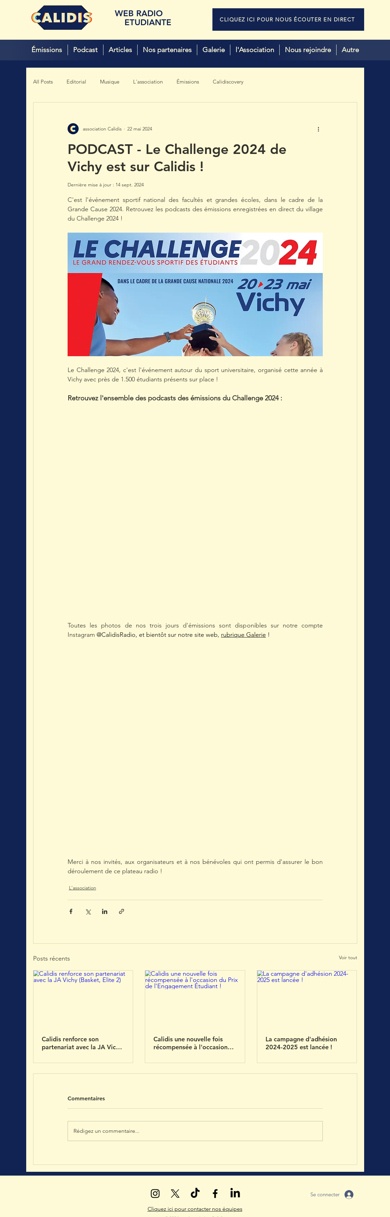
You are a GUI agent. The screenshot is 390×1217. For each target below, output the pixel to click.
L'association (148, 81)
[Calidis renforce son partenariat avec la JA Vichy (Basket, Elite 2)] (83, 998)
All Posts (43, 81)
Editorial (76, 81)
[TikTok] (195, 1193)
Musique (109, 81)
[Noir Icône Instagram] (155, 1193)
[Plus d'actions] (318, 129)
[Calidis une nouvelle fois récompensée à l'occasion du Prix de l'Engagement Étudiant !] (195, 998)
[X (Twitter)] (175, 1193)
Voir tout (348, 957)
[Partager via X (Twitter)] (87, 911)
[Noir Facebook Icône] (215, 1193)
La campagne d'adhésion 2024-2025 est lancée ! (301, 1043)
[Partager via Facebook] (71, 911)
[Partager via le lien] (121, 911)
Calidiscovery (228, 81)
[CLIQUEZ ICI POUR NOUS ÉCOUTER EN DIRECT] (288, 19)
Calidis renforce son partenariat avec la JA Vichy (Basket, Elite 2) (82, 1043)
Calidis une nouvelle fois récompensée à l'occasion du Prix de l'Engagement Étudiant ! (190, 1043)
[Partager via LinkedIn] (104, 911)
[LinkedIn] (235, 1193)
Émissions (188, 81)
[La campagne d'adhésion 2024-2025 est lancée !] (307, 998)
